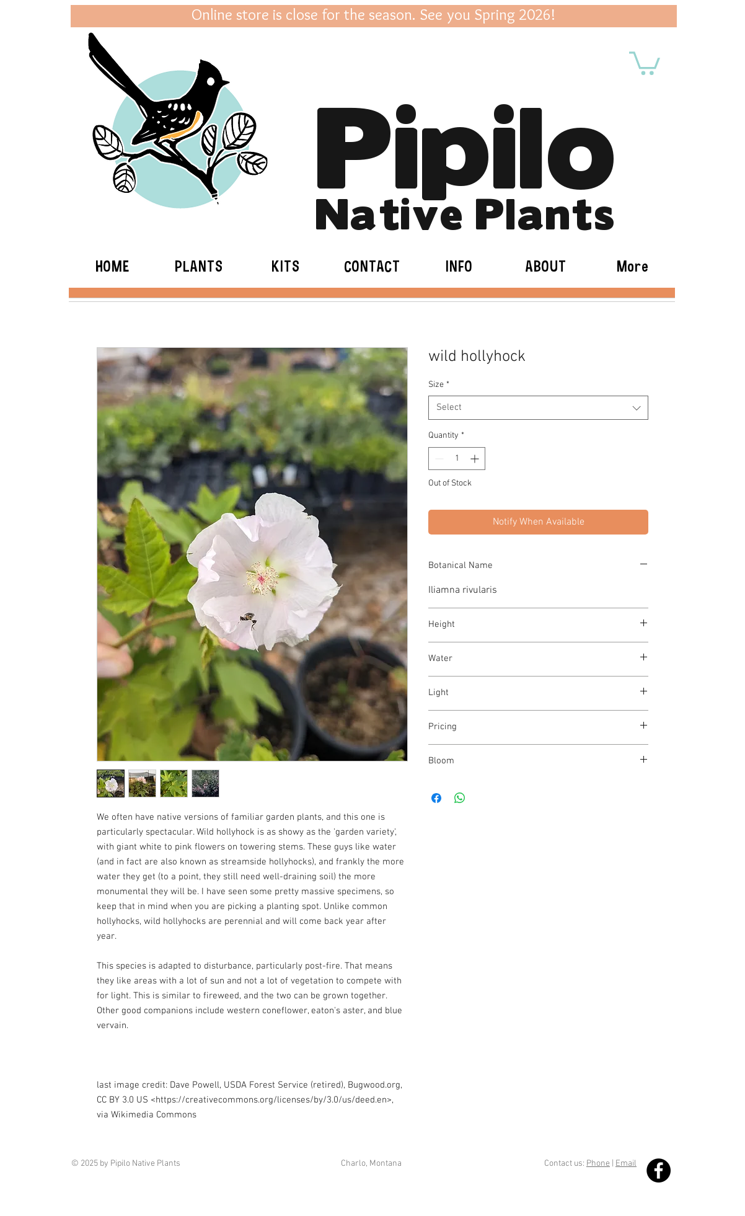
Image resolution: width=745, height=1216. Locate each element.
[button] (644, 62)
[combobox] (538, 408)
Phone (598, 1163)
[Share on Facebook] (436, 798)
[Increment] (475, 458)
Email (626, 1163)
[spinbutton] (457, 458)
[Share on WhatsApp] (459, 798)
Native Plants (465, 211)
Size (438, 384)
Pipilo (465, 139)
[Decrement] (438, 458)
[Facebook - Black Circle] (658, 1170)
